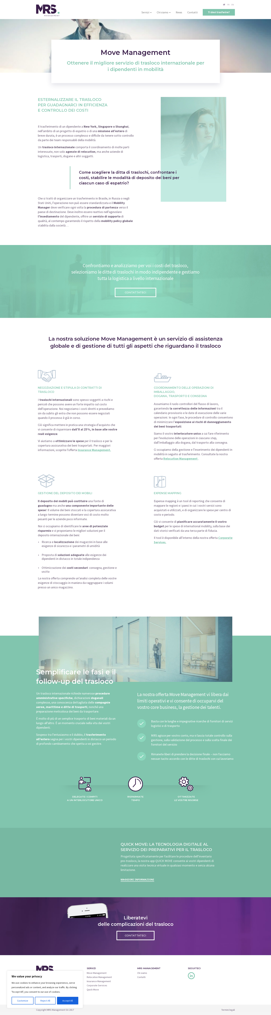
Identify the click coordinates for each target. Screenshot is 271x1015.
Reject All (45, 1000)
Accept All (67, 1000)
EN (232, 4)
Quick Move (93, 989)
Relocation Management (99, 977)
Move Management (96, 972)
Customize (22, 1000)
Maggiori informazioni (137, 879)
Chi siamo (164, 12)
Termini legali (228, 1009)
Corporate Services (97, 985)
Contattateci (135, 292)
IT (224, 4)
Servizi (147, 12)
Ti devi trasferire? (219, 12)
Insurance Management (99, 981)
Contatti (192, 12)
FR (228, 4)
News (179, 12)
